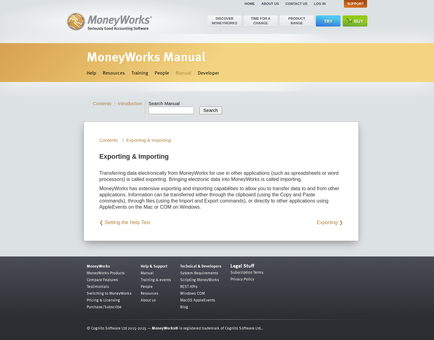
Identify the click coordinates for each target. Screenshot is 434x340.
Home (250, 4)
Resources (114, 72)
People (162, 72)
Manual (183, 72)
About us (270, 4)
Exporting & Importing (148, 140)
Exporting (327, 222)
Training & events (156, 280)
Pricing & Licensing (103, 300)
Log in (320, 4)
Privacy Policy (242, 279)
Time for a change (260, 21)
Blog (184, 307)
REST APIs (188, 286)
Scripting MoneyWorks (199, 280)
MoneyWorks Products (106, 273)
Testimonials (98, 286)
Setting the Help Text (127, 222)
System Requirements (199, 273)
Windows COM (192, 293)
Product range (296, 21)
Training (139, 72)
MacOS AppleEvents (197, 300)
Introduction (130, 103)
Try (328, 21)
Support (355, 4)
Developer (208, 72)
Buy (355, 21)
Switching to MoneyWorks (109, 293)
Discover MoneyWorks (225, 21)
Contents (102, 103)
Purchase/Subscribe (104, 307)
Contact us (296, 4)
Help (91, 72)
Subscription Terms (246, 272)
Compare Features (102, 280)
